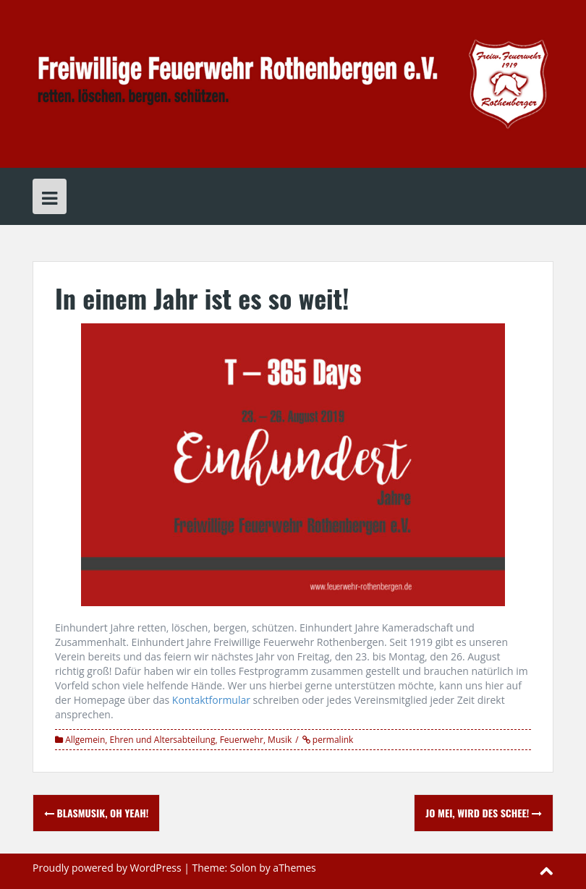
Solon (243, 868)
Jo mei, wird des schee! (483, 812)
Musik (280, 739)
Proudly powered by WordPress (107, 868)
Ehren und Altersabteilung (163, 739)
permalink (332, 739)
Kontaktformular (211, 700)
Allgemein (85, 739)
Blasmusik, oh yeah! (96, 812)
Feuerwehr (241, 739)
